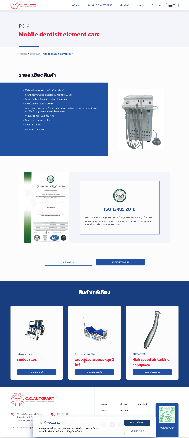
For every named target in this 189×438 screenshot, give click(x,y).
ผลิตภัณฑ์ (124, 5)
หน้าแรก (76, 5)
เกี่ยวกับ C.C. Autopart (100, 5)
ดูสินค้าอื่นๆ (78, 262)
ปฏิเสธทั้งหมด (137, 430)
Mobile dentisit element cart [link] (58, 54)
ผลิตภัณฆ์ (35, 54)
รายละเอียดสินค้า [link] (36, 373)
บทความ (140, 5)
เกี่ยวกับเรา (124, 405)
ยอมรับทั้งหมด (137, 422)
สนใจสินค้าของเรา (110, 262)
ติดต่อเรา (156, 5)
